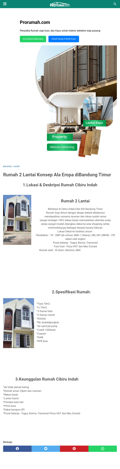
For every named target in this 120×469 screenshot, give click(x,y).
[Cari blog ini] (115, 4)
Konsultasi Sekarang (33, 39)
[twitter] (46, 449)
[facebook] (17, 449)
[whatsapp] (102, 449)
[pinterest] (74, 449)
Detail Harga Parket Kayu (64, 39)
